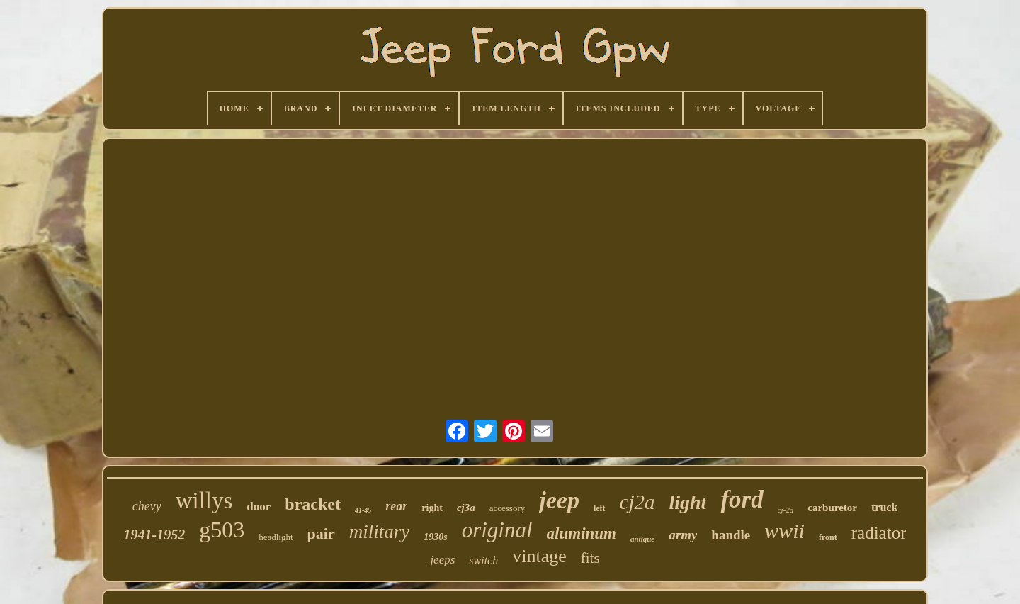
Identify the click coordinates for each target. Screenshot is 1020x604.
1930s (435, 537)
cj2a (637, 502)
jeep (559, 500)
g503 (221, 529)
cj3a (466, 507)
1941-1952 (155, 534)
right (432, 508)
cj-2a (786, 509)
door (258, 506)
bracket (313, 504)
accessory (507, 508)
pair (321, 533)
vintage (539, 556)
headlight (276, 537)
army (683, 534)
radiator (879, 532)
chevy (147, 506)
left (600, 508)
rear (396, 506)
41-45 (363, 510)
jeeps (442, 559)
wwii (784, 530)
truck (884, 507)
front (828, 537)
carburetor (832, 507)
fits (590, 557)
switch (483, 560)
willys (204, 500)
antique (642, 539)
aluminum (581, 533)
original (497, 530)
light (687, 502)
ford (741, 499)
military (379, 531)
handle (730, 534)
